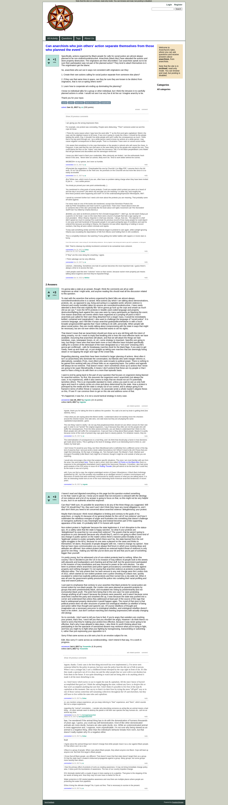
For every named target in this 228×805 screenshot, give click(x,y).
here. (86, 462)
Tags (78, 38)
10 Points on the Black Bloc (128, 462)
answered (65, 400)
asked (63, 107)
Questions (67, 38)
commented (69, 165)
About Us (89, 38)
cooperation (105, 103)
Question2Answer (178, 802)
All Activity (52, 38)
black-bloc (79, 103)
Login (169, 4)
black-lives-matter (92, 103)
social (64, 103)
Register (178, 4)
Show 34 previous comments (75, 658)
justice (71, 103)
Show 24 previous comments (77, 116)
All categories (163, 89)
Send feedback (49, 802)
